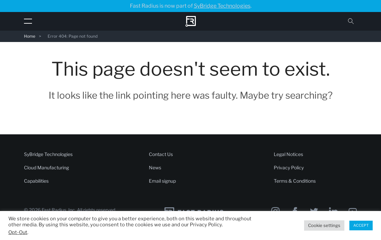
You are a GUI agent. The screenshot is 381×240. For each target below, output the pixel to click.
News (155, 167)
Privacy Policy (289, 167)
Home (29, 36)
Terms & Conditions (295, 181)
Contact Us (161, 154)
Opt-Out (17, 232)
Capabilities (36, 181)
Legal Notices (288, 154)
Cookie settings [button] (324, 225)
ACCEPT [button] (361, 225)
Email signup (162, 181)
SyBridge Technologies (222, 6)
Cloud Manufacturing (46, 167)
